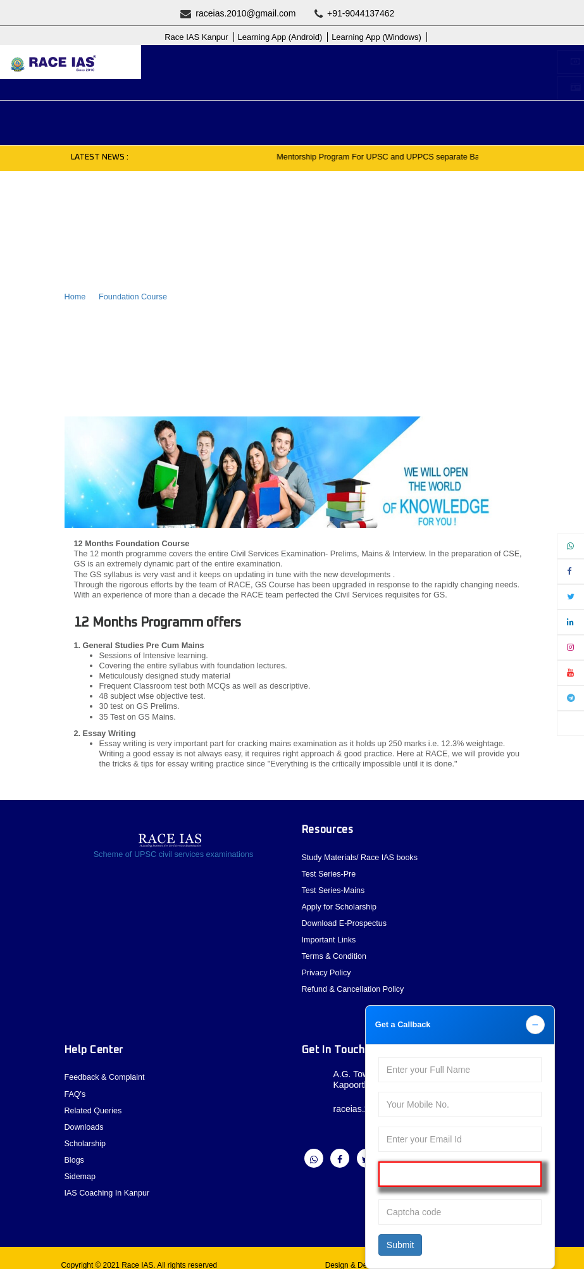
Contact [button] (508, 116)
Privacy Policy (327, 970)
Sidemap (80, 1170)
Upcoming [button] (124, 116)
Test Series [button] (443, 116)
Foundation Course (133, 296)
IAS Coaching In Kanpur (108, 1186)
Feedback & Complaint (105, 1073)
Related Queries (94, 1105)
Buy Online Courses (223, 61)
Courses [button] (183, 116)
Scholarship (85, 1137)
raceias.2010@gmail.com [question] (237, 13)
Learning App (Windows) (376, 37)
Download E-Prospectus (345, 921)
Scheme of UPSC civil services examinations (174, 854)
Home (75, 296)
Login (344, 87)
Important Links (329, 937)
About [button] (68, 116)
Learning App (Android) (280, 37)
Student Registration (230, 87)
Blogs (64, 135)
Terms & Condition (335, 953)
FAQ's (75, 1089)
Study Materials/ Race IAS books (360, 857)
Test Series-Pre (329, 873)
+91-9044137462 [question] (354, 13)
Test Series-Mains (334, 889)
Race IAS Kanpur (196, 37)
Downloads (84, 1122)
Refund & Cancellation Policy (354, 986)
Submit (400, 1245)
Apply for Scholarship (367, 61)
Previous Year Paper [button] (268, 116)
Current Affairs (366, 116)
